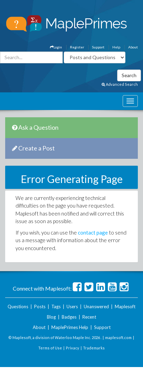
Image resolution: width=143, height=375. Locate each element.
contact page (93, 232)
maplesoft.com (118, 337)
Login (56, 47)
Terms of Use (50, 348)
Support (98, 47)
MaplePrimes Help (69, 327)
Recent (89, 317)
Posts (39, 306)
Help (116, 47)
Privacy (72, 348)
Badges (69, 317)
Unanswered (96, 306)
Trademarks (94, 348)
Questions (18, 306)
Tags (56, 306)
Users (72, 306)
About (133, 47)
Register (77, 47)
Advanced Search (120, 84)
